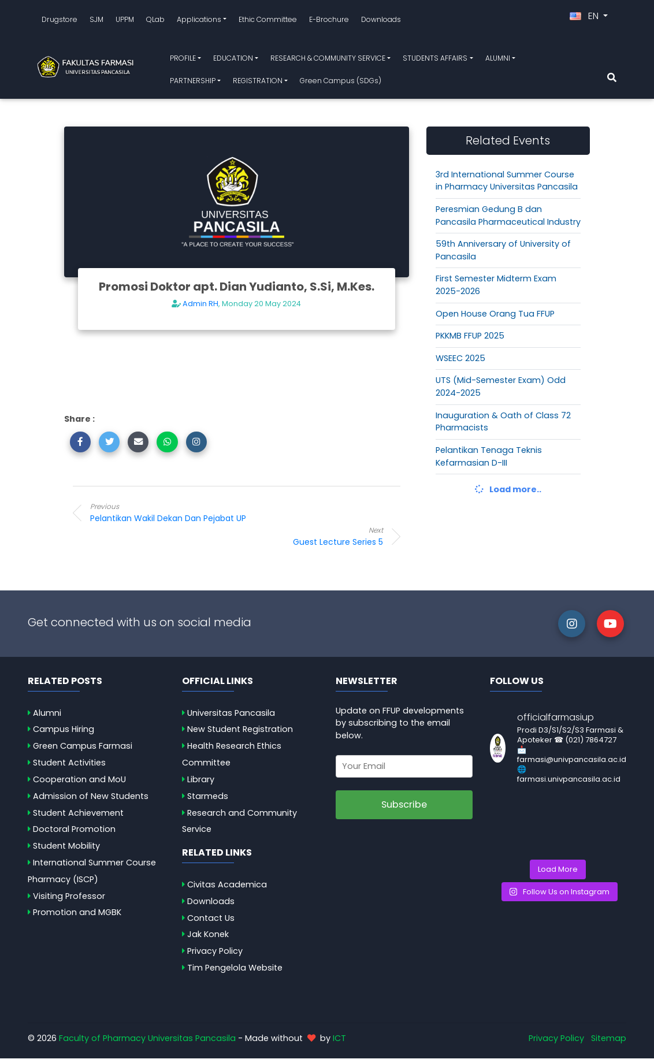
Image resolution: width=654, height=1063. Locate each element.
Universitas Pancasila (231, 717)
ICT (339, 1043)
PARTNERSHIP (192, 83)
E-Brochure (329, 21)
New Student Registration (240, 733)
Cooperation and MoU (79, 784)
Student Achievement (78, 817)
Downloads (381, 21)
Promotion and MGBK (77, 917)
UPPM (125, 21)
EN (585, 18)
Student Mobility (66, 850)
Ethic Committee (268, 21)
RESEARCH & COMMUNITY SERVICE (327, 60)
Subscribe (404, 809)
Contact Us (211, 922)
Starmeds (207, 800)
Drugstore (59, 21)
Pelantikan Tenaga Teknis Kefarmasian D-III (489, 461)
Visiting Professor (69, 900)
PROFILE (183, 60)
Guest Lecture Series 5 (290, 540)
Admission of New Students (90, 800)
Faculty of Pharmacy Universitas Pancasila (147, 1043)
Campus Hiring (63, 733)
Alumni (47, 717)
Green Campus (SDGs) (340, 83)
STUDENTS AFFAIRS (435, 60)
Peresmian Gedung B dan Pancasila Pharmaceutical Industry (508, 220)
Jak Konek (208, 939)
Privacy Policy (215, 955)
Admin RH (200, 308)
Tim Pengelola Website (235, 972)
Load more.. (508, 494)
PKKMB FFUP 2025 (470, 340)
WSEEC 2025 (460, 363)
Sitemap (608, 1043)
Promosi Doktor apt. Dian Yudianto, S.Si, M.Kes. (236, 291)
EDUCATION (233, 60)
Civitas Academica (227, 889)
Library (200, 784)
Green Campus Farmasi (82, 750)
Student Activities (69, 767)
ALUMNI (497, 60)
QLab (155, 21)
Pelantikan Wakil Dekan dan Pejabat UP (182, 516)
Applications (199, 21)
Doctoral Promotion (74, 833)
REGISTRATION (258, 83)
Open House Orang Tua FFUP (495, 318)
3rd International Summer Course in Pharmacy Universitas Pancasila (507, 185)
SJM (96, 21)
